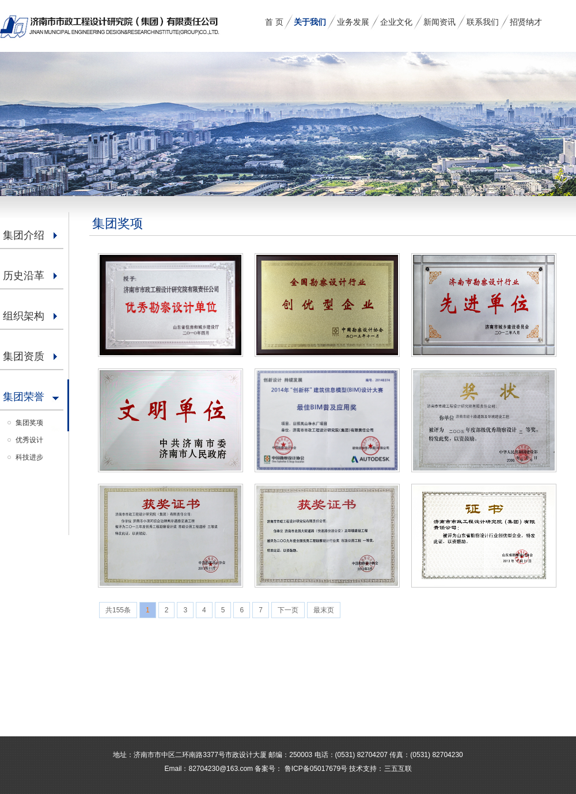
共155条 (118, 610)
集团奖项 (29, 423)
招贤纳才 (526, 22)
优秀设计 (29, 440)
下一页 (288, 610)
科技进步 (29, 457)
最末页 (323, 610)
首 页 (274, 22)
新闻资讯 (439, 22)
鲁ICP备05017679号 (314, 769)
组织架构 (23, 316)
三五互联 (398, 769)
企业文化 (396, 22)
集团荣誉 (23, 396)
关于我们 (310, 22)
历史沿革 (23, 275)
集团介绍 (23, 235)
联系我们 (483, 22)
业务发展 (353, 22)
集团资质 (23, 356)
